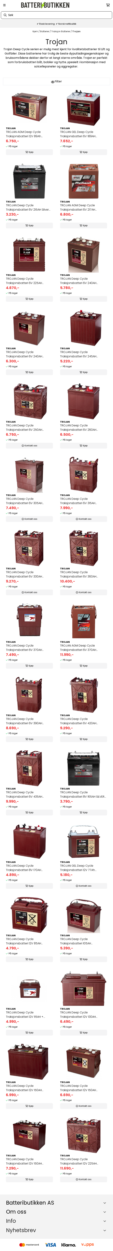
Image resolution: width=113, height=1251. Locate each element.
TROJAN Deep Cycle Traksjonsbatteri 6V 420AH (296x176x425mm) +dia (78, 721)
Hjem (35, 31)
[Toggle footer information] (105, 1202)
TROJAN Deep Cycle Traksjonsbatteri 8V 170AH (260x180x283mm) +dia (23, 868)
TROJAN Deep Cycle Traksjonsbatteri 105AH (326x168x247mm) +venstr (78, 941)
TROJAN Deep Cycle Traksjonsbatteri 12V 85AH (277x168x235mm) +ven (23, 941)
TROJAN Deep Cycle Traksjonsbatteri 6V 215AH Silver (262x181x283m (27, 207)
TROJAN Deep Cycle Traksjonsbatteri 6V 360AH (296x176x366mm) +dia (78, 574)
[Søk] (56, 15)
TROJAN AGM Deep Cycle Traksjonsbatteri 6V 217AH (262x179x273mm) (77, 207)
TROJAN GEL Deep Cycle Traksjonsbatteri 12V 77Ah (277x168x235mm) (77, 868)
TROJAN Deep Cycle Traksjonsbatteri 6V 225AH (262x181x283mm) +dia (24, 281)
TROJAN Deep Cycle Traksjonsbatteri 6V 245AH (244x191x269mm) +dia (78, 354)
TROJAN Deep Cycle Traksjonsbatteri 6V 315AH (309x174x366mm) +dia (77, 501)
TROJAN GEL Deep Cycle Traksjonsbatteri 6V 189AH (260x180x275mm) (77, 134)
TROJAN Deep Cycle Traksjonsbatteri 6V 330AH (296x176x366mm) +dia (24, 574)
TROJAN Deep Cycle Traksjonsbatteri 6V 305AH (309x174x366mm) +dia (24, 501)
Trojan (76, 31)
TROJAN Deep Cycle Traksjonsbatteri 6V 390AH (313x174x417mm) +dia (24, 721)
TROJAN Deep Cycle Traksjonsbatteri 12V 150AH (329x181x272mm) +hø (24, 1161)
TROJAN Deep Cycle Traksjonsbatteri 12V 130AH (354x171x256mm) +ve (78, 1014)
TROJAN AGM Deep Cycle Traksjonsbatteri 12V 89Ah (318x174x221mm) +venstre (23, 134)
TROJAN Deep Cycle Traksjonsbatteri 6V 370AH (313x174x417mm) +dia (24, 647)
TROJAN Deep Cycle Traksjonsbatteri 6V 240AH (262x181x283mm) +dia (78, 281)
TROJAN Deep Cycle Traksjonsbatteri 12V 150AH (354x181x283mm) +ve (78, 1088)
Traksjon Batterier (61, 31)
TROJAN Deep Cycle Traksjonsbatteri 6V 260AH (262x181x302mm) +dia (78, 427)
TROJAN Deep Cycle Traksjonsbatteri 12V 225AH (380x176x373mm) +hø (78, 1161)
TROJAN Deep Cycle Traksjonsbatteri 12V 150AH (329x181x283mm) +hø (24, 1088)
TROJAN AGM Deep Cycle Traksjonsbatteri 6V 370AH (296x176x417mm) (78, 647)
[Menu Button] (4, 5)
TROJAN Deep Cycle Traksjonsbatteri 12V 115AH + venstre (24, 1014)
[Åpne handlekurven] (108, 5)
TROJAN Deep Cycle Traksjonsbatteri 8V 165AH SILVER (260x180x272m (82, 794)
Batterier (45, 31)
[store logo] (45, 5)
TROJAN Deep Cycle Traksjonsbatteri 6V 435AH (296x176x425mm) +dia (24, 794)
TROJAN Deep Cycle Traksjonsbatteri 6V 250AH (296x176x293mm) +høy (24, 427)
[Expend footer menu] (105, 1221)
